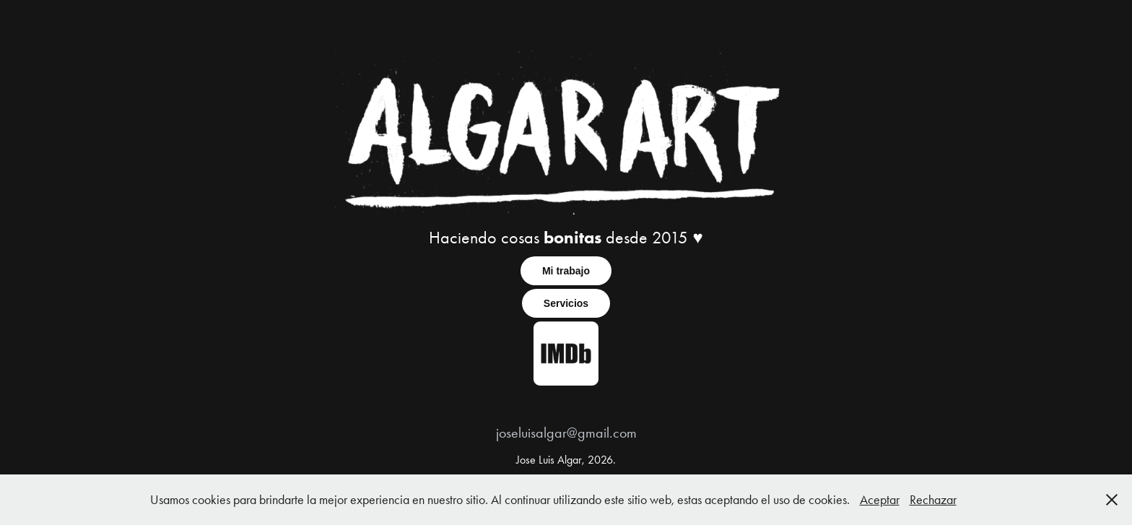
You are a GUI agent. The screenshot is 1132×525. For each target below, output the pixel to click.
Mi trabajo (566, 271)
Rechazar (933, 500)
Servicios (566, 303)
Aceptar (880, 500)
